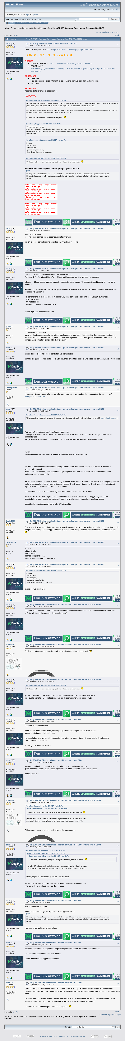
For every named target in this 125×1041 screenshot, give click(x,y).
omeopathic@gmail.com (35, 396)
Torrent (38, 19)
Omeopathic (11, 388)
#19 (118, 944)
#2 (118, 229)
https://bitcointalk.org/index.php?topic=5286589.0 (73, 49)
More (45, 23)
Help (18, 23)
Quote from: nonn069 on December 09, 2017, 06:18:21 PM (46, 158)
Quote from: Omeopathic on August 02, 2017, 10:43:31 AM (46, 415)
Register (37, 23)
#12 (118, 646)
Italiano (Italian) (31, 28)
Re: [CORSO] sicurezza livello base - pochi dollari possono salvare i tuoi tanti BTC (66, 228)
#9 (118, 543)
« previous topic (102, 32)
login (27, 15)
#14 (118, 721)
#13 (118, 681)
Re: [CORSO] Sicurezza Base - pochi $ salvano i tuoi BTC (55, 719)
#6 (118, 389)
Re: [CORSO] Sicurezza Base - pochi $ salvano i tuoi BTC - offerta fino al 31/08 (65, 604)
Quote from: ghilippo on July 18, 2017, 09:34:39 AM (43, 124)
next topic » (115, 32)
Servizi (51, 28)
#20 (118, 984)
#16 (118, 801)
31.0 (33, 19)
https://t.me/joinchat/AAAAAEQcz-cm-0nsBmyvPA (71, 63)
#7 (118, 410)
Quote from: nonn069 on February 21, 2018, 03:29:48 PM (45, 850)
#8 (118, 522)
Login (31, 23)
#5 (118, 349)
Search (24, 23)
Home (11, 23)
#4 (118, 327)
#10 (118, 565)
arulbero (9, 983)
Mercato (42, 28)
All (17, 35)
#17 (118, 846)
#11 (118, 606)
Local (20, 28)
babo (8, 43)
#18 (118, 902)
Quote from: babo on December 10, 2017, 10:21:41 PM (44, 806)
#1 (118, 44)
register (34, 15)
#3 (118, 269)
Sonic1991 (10, 521)
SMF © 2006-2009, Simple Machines (72, 1036)
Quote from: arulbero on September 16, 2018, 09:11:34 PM (46, 100)
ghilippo (9, 326)
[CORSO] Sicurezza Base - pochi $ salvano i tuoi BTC (80, 28)
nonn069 (10, 644)
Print (117, 35)
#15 (118, 761)
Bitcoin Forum (10, 28)
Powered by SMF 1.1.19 (48, 1036)
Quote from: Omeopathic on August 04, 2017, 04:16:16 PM (46, 140)
